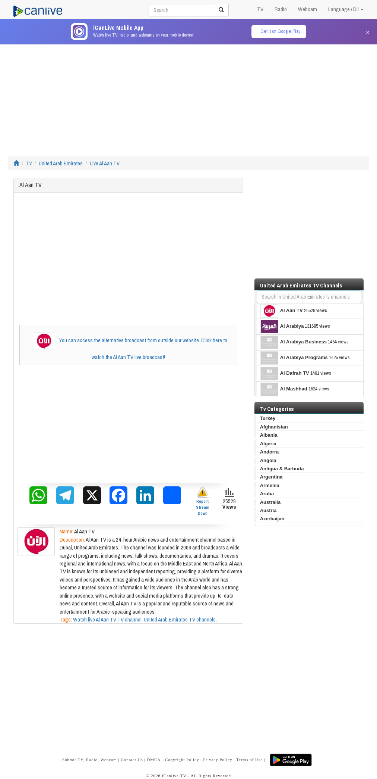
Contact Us (132, 759)
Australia (270, 502)
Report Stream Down (202, 501)
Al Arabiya (282, 326)
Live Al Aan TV (105, 163)
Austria (268, 510)
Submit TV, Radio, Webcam (89, 759)
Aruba (267, 493)
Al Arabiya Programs (294, 358)
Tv (29, 163)
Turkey (268, 418)
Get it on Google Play (280, 31)
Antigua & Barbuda (282, 468)
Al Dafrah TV (284, 373)
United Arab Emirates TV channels (180, 619)
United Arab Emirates (61, 163)
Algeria (268, 443)
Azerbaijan (272, 518)
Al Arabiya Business (293, 342)
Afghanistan (274, 427)
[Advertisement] (188, 96)
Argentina (271, 477)
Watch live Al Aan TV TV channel (107, 619)
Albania (269, 435)
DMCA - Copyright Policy (173, 759)
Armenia (269, 485)
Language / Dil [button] (346, 9)
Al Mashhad (283, 389)
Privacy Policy (217, 759)
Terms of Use (249, 759)
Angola (268, 460)
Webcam (307, 9)
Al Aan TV (281, 311)
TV (260, 9)
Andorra (269, 452)
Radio (281, 9)
